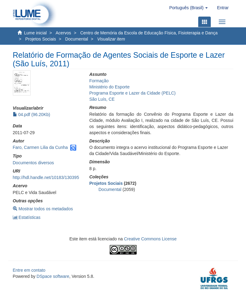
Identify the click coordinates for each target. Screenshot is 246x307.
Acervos (63, 32)
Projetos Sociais (40, 39)
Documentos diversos (33, 162)
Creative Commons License (150, 238)
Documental (76, 39)
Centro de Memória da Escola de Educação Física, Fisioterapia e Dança (149, 32)
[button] (188, 8)
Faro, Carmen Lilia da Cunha (40, 147)
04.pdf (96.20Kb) (31, 114)
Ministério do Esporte (109, 86)
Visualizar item (111, 39)
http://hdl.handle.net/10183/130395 (46, 177)
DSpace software (52, 276)
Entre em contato (29, 270)
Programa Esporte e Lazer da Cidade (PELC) (132, 93)
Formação (99, 80)
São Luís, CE (102, 99)
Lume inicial (35, 32)
